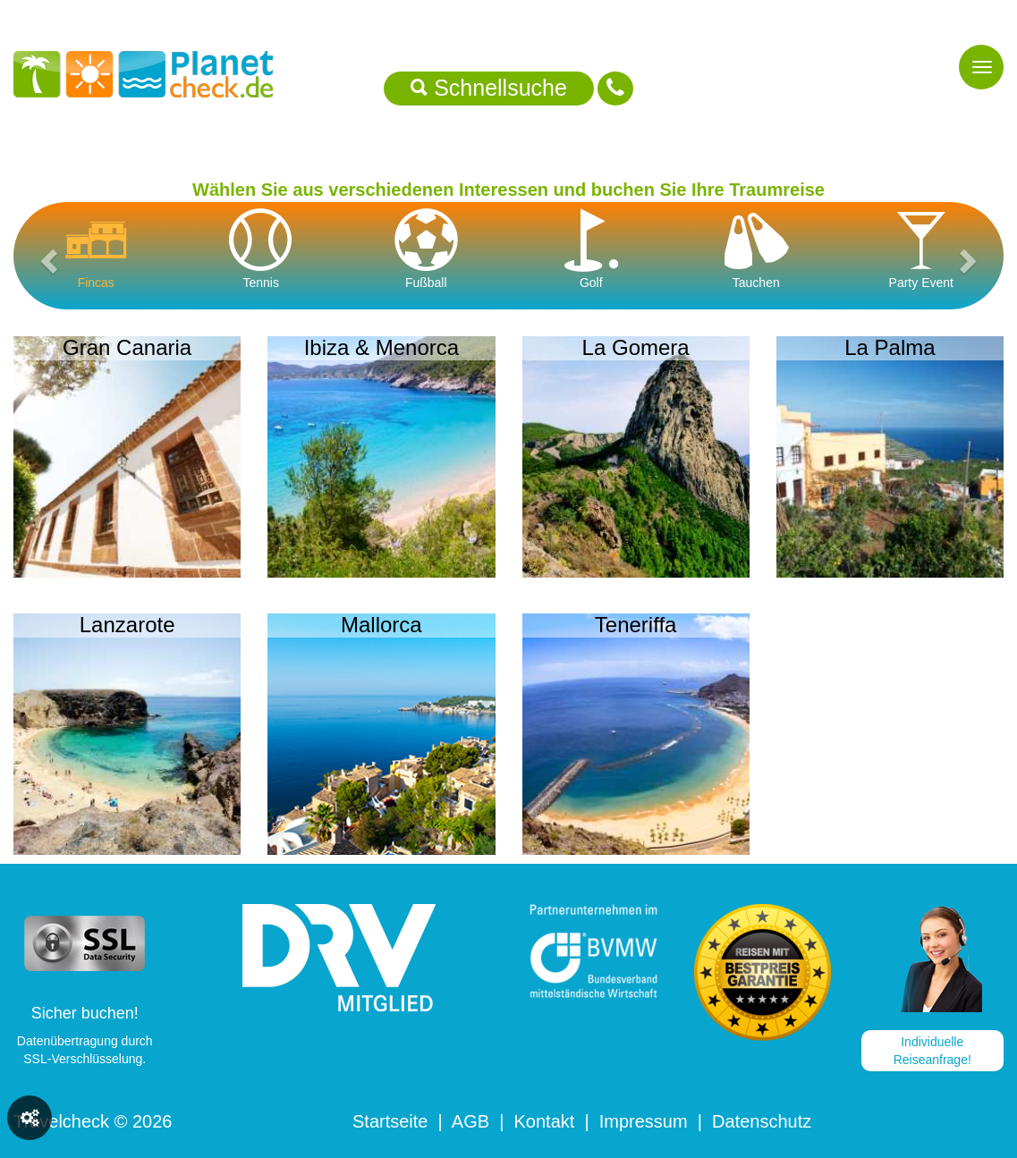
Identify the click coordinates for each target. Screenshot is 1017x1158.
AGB (470, 1121)
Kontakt (543, 1121)
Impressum (643, 1121)
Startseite (390, 1121)
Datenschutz (761, 1121)
